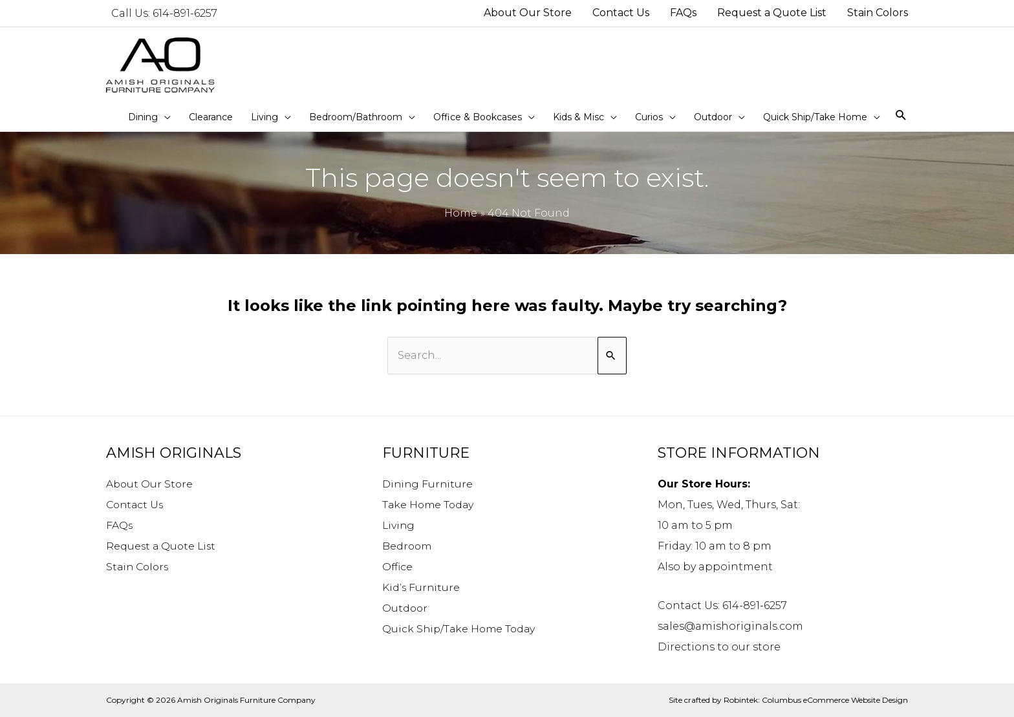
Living (399, 525)
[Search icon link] (901, 116)
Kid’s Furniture (421, 587)
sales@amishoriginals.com (730, 626)
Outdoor (405, 608)
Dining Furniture (428, 484)
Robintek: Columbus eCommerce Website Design (816, 700)
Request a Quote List (162, 546)
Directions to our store (719, 647)
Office (397, 567)
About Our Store (150, 484)
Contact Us (136, 504)
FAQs (119, 525)
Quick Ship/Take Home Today (460, 629)
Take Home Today (429, 504)
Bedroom (407, 546)
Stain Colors (139, 567)
